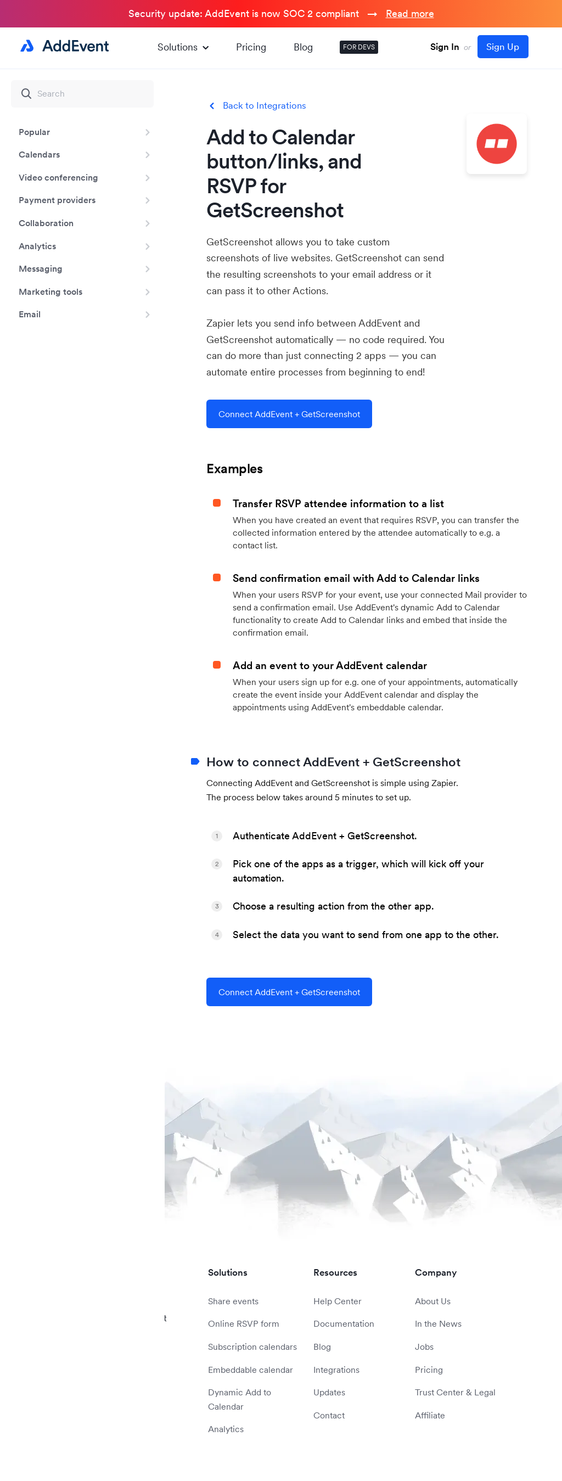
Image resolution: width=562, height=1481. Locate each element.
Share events (233, 1300)
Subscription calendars (252, 1346)
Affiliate (430, 1415)
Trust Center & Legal (455, 1392)
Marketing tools (50, 291)
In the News (438, 1323)
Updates (329, 1392)
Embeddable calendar (250, 1369)
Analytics (37, 245)
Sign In (444, 47)
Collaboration (46, 222)
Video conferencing (58, 177)
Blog (303, 47)
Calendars (39, 154)
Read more (410, 13)
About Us (433, 1300)
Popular (34, 131)
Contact (329, 1415)
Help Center (337, 1300)
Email (30, 313)
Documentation (343, 1323)
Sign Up (502, 47)
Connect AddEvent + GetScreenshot (289, 413)
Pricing (251, 47)
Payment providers (57, 199)
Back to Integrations (264, 105)
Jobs (424, 1346)
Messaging (41, 268)
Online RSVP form (243, 1323)
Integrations (336, 1369)
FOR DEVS (359, 47)
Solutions (183, 47)
